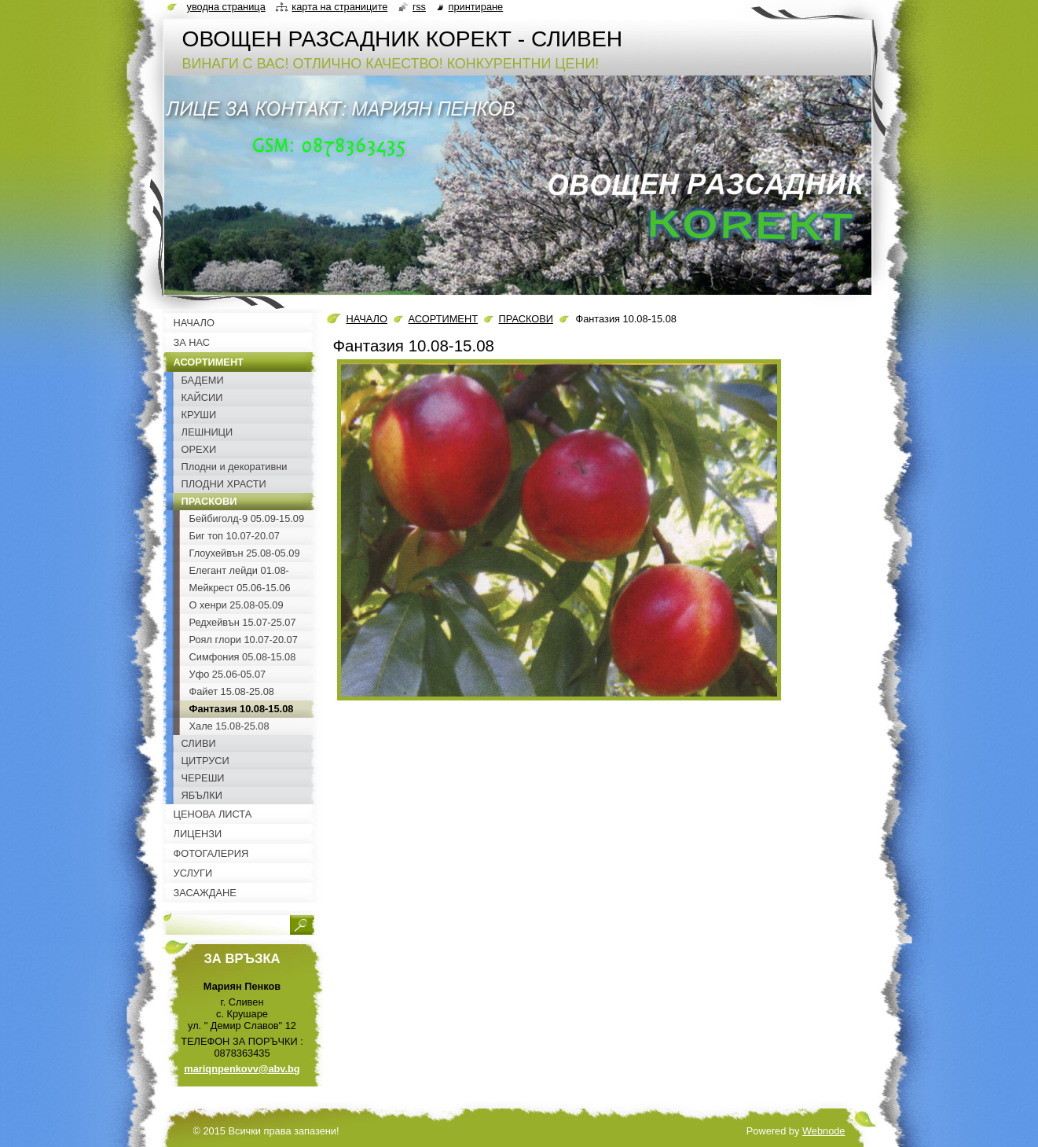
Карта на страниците (339, 7)
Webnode (823, 1131)
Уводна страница (226, 7)
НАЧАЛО (367, 319)
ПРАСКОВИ (526, 319)
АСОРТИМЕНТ (443, 319)
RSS (419, 7)
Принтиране (476, 7)
